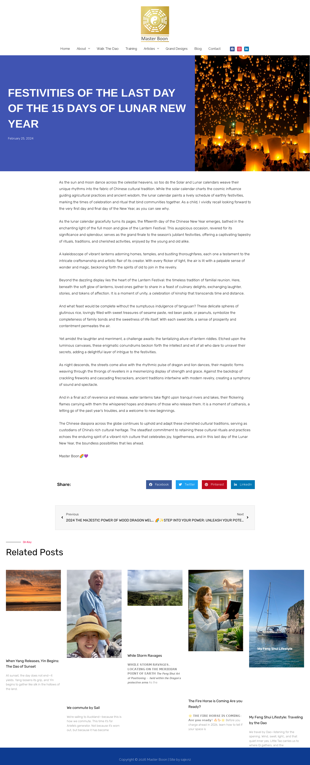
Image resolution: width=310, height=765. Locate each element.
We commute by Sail (83, 701)
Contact (214, 42)
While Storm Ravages (145, 649)
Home (65, 42)
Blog (198, 42)
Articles (149, 42)
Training (131, 42)
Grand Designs (177, 42)
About (81, 42)
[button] (159, 477)
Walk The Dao (108, 42)
